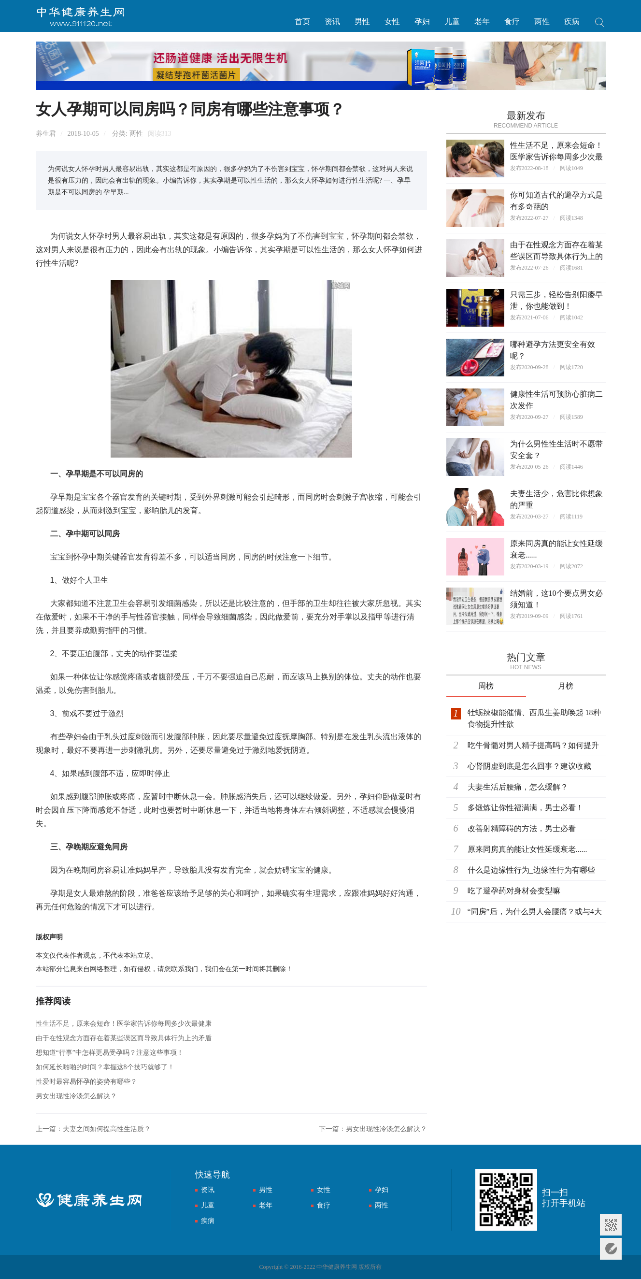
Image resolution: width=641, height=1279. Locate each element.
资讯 (332, 21)
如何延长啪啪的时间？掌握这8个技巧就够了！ (105, 1067)
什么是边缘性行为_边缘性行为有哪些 (531, 870)
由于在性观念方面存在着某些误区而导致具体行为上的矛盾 (124, 1038)
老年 (482, 21)
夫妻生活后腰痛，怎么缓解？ (518, 787)
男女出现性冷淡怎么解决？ (76, 1096)
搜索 (600, 23)
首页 (302, 21)
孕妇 (422, 21)
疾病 (572, 21)
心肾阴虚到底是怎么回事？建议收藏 (529, 766)
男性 (362, 21)
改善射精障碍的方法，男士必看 (522, 828)
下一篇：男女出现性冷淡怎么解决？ (373, 1129)
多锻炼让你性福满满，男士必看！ (526, 808)
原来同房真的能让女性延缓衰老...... (527, 849)
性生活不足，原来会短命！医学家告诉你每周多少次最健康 (124, 1023)
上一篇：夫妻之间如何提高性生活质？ (93, 1129)
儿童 (452, 21)
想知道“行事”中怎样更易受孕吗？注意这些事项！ (110, 1052)
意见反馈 (611, 1249)
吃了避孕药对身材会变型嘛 (514, 891)
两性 (542, 21)
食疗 (512, 21)
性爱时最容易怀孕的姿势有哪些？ (86, 1081)
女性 (392, 21)
